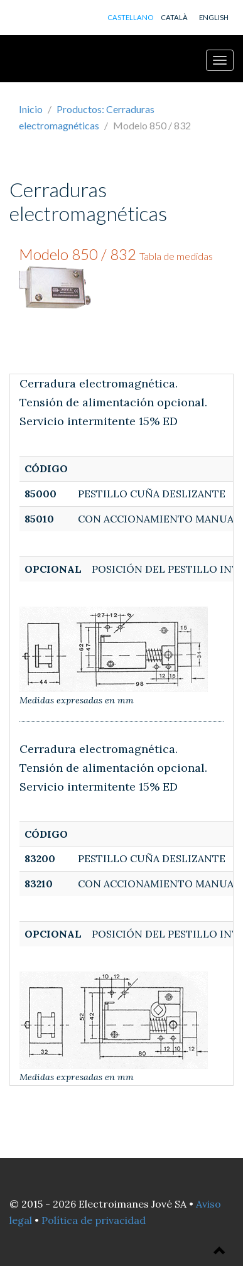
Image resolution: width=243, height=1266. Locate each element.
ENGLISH (214, 17)
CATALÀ (174, 17)
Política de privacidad (93, 1220)
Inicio (31, 109)
